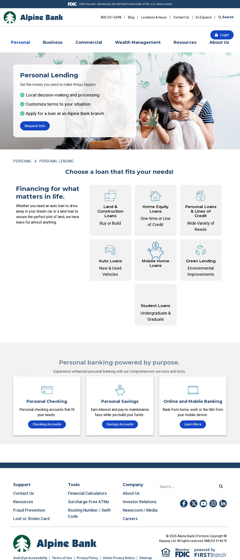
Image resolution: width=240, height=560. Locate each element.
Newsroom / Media (140, 510)
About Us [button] (219, 42)
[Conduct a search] (186, 486)
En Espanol (203, 17)
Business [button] (53, 42)
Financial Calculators (87, 493)
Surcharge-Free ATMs (88, 502)
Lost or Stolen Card (31, 518)
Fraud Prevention (29, 510)
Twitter (193, 504)
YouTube (203, 504)
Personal (22, 161)
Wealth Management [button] (138, 42)
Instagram (213, 504)
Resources (23, 502)
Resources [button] (185, 42)
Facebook (184, 504)
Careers (130, 518)
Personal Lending (56, 161)
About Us (131, 493)
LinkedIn (223, 504)
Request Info (35, 126)
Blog (131, 17)
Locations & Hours (154, 17)
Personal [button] (20, 42)
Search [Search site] (228, 17)
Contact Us (181, 17)
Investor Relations (140, 502)
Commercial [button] (89, 42)
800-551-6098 (111, 17)
